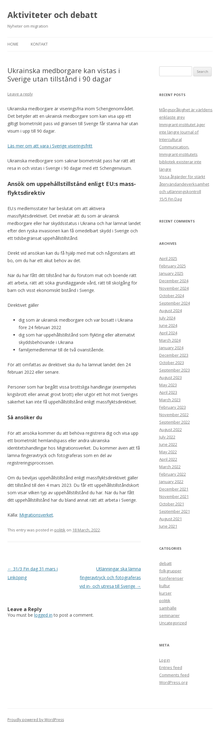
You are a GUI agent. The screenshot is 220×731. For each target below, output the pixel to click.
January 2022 (171, 481)
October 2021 (171, 504)
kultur (164, 585)
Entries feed (170, 667)
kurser (165, 593)
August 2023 (170, 377)
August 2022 (170, 429)
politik (59, 530)
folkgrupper (170, 571)
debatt (165, 563)
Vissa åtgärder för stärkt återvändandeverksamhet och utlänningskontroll (184, 184)
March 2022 (170, 466)
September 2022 (174, 422)
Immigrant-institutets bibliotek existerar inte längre (180, 162)
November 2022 (174, 414)
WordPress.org (173, 682)
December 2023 (173, 355)
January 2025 (171, 273)
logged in (43, 615)
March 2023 (170, 400)
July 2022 (167, 437)
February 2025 (172, 266)
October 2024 (171, 295)
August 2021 (170, 519)
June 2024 (168, 325)
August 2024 (170, 310)
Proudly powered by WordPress (35, 719)
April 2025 (168, 258)
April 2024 (168, 333)
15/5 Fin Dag (170, 199)
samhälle (168, 608)
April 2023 (168, 392)
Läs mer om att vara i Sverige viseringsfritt (49, 146)
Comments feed (174, 675)
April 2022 (168, 459)
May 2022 (168, 452)
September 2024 (174, 303)
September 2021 (174, 511)
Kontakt (39, 44)
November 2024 (174, 288)
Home (12, 44)
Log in (164, 660)
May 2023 (168, 385)
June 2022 (168, 444)
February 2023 (172, 407)
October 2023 (171, 362)
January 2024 (171, 347)
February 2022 (172, 474)
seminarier (169, 615)
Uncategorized (173, 623)
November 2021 (174, 496)
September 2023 (174, 370)
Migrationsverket (36, 515)
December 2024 (173, 281)
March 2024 (170, 340)
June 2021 (168, 526)
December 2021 (173, 489)
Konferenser (171, 578)
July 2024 (167, 318)
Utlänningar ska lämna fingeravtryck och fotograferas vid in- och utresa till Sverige (110, 577)
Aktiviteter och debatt (52, 14)
